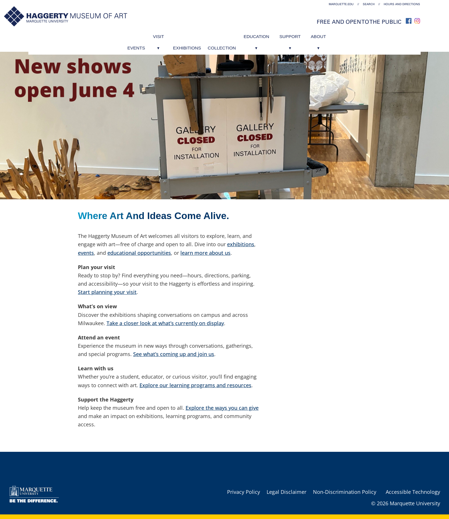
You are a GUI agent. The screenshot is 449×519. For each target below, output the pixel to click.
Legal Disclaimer (286, 491)
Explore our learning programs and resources (195, 385)
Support (302, 34)
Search (369, 4)
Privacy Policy (243, 491)
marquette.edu (341, 4)
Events (118, 34)
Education (262, 34)
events (86, 252)
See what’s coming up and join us (173, 354)
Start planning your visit (107, 292)
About (336, 34)
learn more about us (205, 252)
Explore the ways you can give (222, 407)
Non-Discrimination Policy (344, 491)
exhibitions (240, 244)
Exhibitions (180, 34)
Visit (146, 34)
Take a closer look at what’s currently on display (165, 323)
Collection (221, 34)
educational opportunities (139, 252)
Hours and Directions (402, 4)
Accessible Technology (413, 491)
